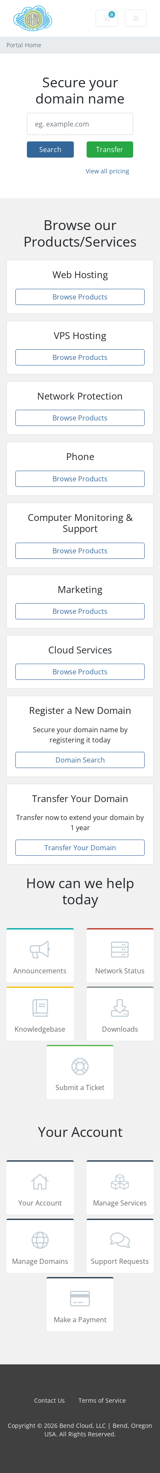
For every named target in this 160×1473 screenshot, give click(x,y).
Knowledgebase (40, 1015)
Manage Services (120, 1189)
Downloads (120, 1015)
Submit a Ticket (80, 1073)
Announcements (40, 956)
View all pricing (107, 171)
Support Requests (120, 1247)
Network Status (120, 956)
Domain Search (80, 760)
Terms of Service (102, 1400)
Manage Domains (40, 1247)
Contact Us (49, 1400)
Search (50, 149)
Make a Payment (80, 1305)
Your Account (40, 1189)
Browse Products (80, 297)
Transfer (109, 149)
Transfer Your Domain (80, 847)
